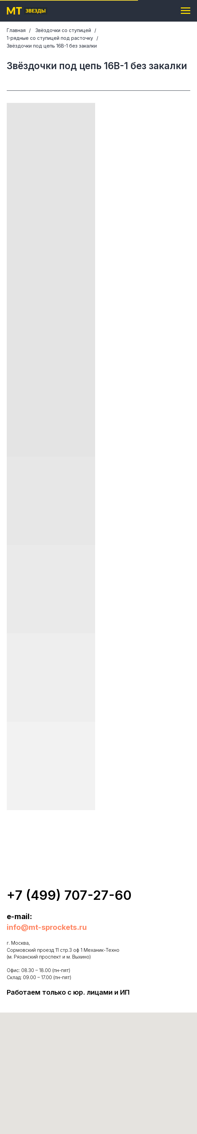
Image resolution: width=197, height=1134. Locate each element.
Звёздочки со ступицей (63, 30)
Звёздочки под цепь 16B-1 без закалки (52, 46)
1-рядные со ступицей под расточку (50, 38)
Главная (16, 30)
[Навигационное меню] (185, 10)
